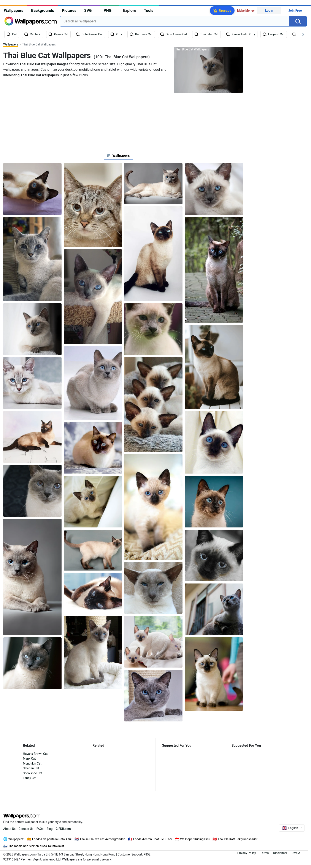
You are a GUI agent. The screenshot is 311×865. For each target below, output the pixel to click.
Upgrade (225, 11)
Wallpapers (13, 10)
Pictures (69, 10)
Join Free (295, 11)
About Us (9, 829)
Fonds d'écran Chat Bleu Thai (152, 839)
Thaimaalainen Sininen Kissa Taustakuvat (36, 846)
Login (269, 11)
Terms (264, 853)
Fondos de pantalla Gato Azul (51, 839)
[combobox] (174, 21)
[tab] (118, 156)
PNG (108, 10)
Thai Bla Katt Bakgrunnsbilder (237, 839)
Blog (49, 829)
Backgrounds (42, 10)
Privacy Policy (246, 853)
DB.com (63, 829)
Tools (148, 10)
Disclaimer (280, 853)
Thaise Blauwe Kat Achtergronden (102, 839)
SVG (88, 10)
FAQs (40, 829)
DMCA (296, 853)
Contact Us (26, 829)
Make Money (246, 10)
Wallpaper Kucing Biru (194, 839)
